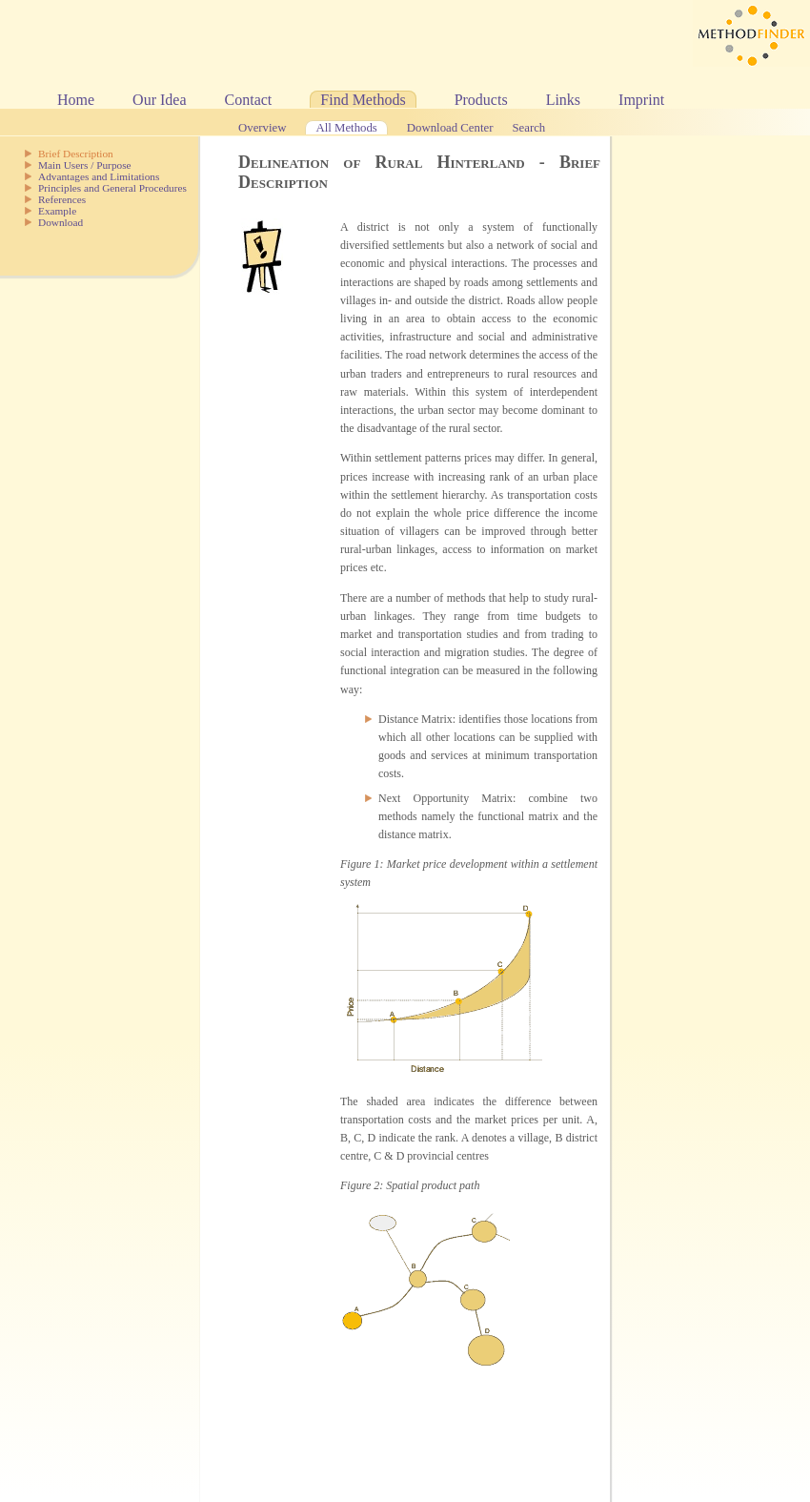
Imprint (641, 100)
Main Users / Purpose (85, 165)
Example (57, 210)
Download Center (450, 127)
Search (528, 127)
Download (60, 222)
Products (481, 100)
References (62, 199)
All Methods (345, 127)
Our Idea (159, 100)
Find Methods (362, 100)
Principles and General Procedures (112, 188)
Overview (262, 127)
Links (563, 100)
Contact (249, 100)
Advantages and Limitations (98, 176)
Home (75, 100)
